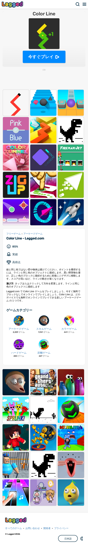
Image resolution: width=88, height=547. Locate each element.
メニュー (84, 4)
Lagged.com (16, 520)
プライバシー (61, 528)
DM (82, 538)
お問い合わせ (32, 528)
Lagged (13, 4)
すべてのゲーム (13, 528)
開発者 (47, 528)
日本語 (68, 538)
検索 (77, 4)
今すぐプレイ (41, 56)
